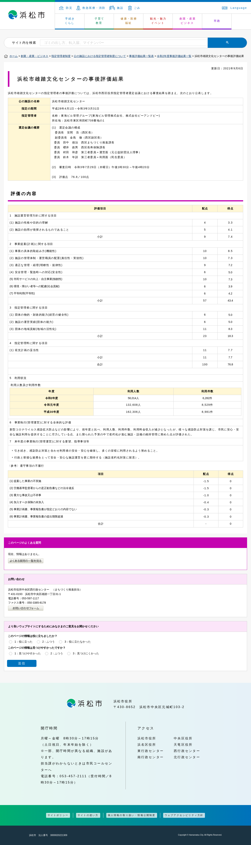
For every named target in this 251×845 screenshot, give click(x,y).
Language (234, 7)
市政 (217, 20)
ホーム (13, 56)
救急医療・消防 (90, 7)
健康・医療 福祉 (129, 20)
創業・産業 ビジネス (187, 20)
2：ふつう (48, 641)
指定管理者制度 (61, 56)
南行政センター (150, 757)
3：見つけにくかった (86, 653)
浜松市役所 (146, 738)
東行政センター (150, 751)
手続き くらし (70, 20)
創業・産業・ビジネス (34, 56)
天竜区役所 (183, 744)
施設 (116, 7)
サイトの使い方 (88, 815)
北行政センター (187, 757)
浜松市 (27, 15)
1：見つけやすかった (28, 653)
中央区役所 (183, 738)
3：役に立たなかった (78, 641)
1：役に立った (24, 641)
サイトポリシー (58, 815)
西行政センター (187, 751)
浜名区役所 (146, 744)
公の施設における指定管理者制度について (100, 56)
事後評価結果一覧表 (141, 56)
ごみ (134, 7)
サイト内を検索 (24, 42)
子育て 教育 (99, 20)
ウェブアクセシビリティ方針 (184, 815)
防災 (66, 7)
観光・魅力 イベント (158, 20)
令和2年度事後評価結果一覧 (174, 56)
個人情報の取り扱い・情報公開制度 (132, 815)
